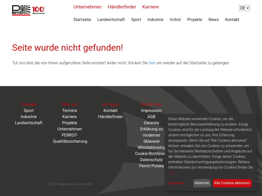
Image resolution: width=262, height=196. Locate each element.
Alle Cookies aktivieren (232, 183)
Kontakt (232, 19)
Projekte (194, 19)
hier (152, 62)
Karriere (150, 6)
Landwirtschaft (111, 19)
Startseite (82, 19)
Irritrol (175, 19)
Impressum (151, 110)
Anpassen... (177, 183)
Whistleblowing (152, 147)
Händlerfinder (122, 6)
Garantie (151, 122)
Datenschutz (151, 159)
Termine (69, 110)
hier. (171, 173)
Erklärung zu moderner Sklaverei (151, 135)
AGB (151, 116)
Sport (136, 19)
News (214, 19)
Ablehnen (201, 183)
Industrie (155, 19)
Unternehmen (87, 6)
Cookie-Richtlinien (151, 153)
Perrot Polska (151, 165)
